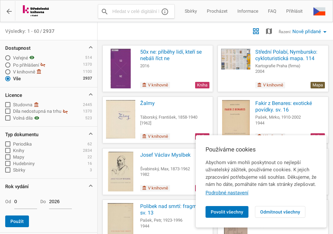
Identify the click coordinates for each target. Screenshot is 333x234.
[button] (319, 11)
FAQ (272, 11)
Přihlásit (294, 11)
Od (8, 201)
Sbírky (191, 11)
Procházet (217, 11)
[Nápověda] (164, 11)
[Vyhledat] (104, 11)
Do (43, 201)
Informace (247, 11)
